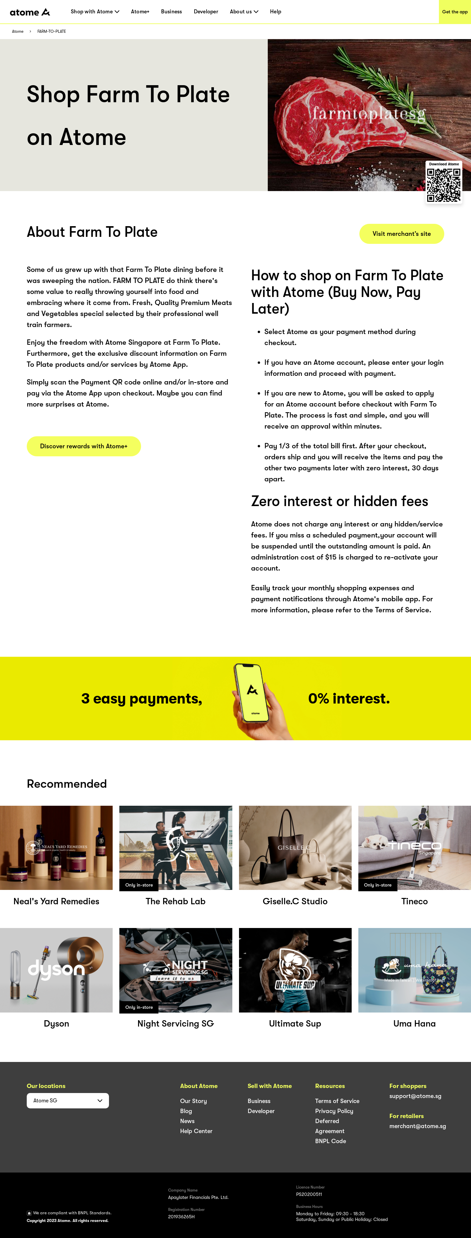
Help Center (196, 1131)
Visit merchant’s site (402, 234)
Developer (206, 12)
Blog (186, 1111)
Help (275, 12)
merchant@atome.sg (417, 1126)
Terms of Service (337, 1101)
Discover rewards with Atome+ (84, 446)
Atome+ (140, 12)
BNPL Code (330, 1141)
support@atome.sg (415, 1096)
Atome (17, 31)
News (187, 1121)
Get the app (455, 11)
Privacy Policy (334, 1111)
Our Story (193, 1101)
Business (171, 12)
